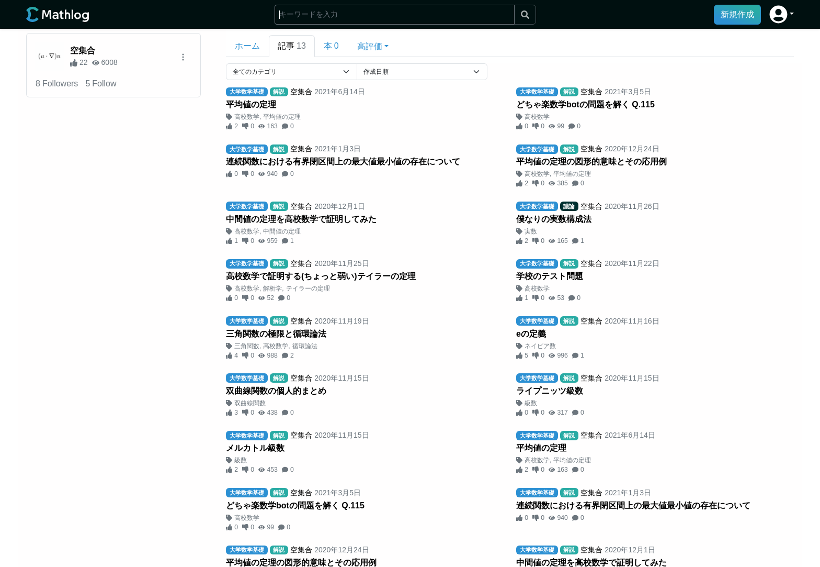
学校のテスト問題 (549, 276)
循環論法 (304, 346)
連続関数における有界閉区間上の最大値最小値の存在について (343, 161)
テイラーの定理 (308, 288)
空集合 (82, 50)
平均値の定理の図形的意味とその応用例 (591, 161)
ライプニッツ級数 (549, 390)
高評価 (369, 46)
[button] (781, 14)
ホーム (247, 45)
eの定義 (531, 333)
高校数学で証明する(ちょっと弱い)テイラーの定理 (321, 276)
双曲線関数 (250, 403)
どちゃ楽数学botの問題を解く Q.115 (585, 104)
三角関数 (246, 346)
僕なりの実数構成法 (553, 219)
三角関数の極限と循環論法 (276, 333)
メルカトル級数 (255, 447)
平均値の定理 (251, 104)
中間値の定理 (282, 231)
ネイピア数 (540, 346)
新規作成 (737, 14)
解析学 (272, 288)
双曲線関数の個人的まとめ (276, 390)
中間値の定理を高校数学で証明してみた (301, 219)
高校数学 (246, 116)
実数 (531, 231)
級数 (531, 403)
